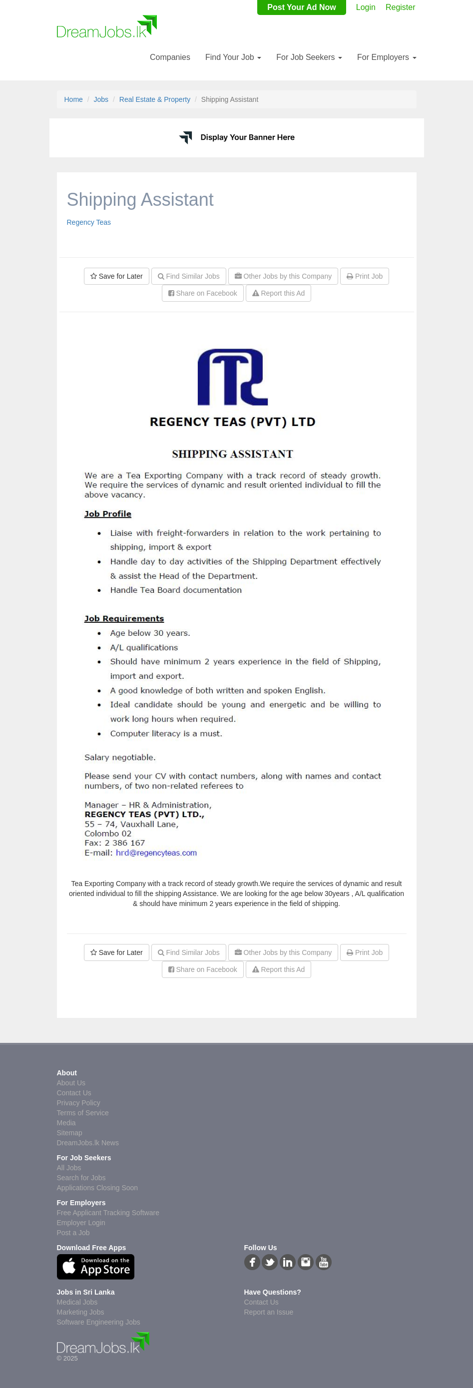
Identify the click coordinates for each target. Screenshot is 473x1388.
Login (366, 7)
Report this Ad (278, 293)
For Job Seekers (309, 57)
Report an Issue (269, 1312)
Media (66, 1123)
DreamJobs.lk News (88, 1143)
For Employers (386, 57)
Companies (170, 57)
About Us (71, 1083)
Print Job (365, 276)
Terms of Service (83, 1113)
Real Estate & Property (154, 99)
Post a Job (73, 1233)
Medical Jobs (77, 1302)
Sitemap (69, 1133)
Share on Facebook (202, 293)
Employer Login (81, 1223)
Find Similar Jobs (189, 276)
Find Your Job (233, 57)
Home (73, 99)
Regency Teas (89, 222)
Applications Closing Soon (97, 1188)
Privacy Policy (78, 1103)
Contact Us (74, 1093)
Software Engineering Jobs (98, 1322)
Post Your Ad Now (301, 7)
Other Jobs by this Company (283, 276)
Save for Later (116, 276)
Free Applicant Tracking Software (108, 1213)
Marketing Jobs (80, 1312)
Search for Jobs (81, 1178)
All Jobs (69, 1168)
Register (401, 7)
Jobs (101, 99)
